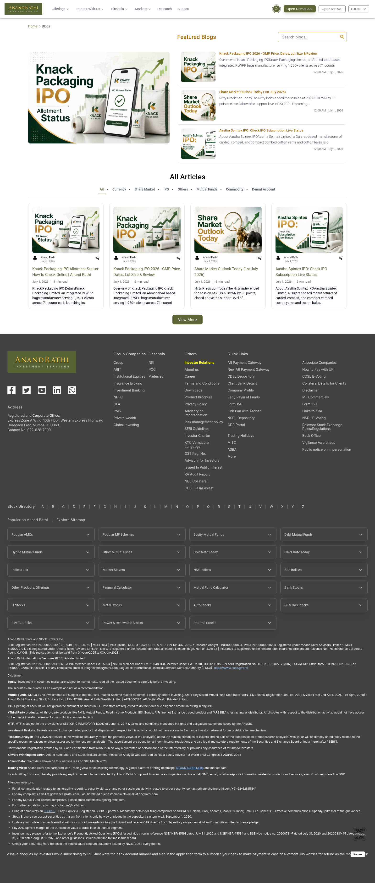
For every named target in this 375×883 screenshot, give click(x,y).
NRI (151, 362)
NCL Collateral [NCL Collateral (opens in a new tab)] (196, 481)
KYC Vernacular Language (197, 444)
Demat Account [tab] (263, 189)
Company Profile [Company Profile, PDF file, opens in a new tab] (240, 390)
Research (164, 9)
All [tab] (102, 189)
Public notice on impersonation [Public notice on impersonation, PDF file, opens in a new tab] (326, 449)
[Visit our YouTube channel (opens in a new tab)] (42, 390)
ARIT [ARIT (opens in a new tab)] (117, 369)
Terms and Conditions (202, 383)
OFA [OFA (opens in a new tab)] (117, 404)
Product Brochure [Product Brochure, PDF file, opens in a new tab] (198, 397)
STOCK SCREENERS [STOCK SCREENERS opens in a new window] (190, 768)
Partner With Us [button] (90, 9)
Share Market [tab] (145, 189)
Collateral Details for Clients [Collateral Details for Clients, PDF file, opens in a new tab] (324, 383)
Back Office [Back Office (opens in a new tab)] (311, 436)
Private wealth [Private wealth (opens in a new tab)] (125, 418)
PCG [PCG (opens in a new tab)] (152, 369)
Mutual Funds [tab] (207, 189)
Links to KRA (312, 411)
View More (187, 319)
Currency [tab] (119, 189)
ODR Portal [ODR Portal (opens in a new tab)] (236, 425)
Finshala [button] (119, 9)
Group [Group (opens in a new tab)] (118, 362)
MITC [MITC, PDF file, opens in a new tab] (231, 442)
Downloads (193, 390)
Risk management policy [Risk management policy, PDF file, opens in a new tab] (204, 422)
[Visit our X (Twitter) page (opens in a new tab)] (26, 390)
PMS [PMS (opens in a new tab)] (117, 411)
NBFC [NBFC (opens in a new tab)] (118, 397)
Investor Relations (200, 362)
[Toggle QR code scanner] (359, 834)
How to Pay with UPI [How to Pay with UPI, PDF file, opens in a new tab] (318, 369)
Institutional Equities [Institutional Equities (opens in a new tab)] (129, 376)
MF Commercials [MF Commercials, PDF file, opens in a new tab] (315, 397)
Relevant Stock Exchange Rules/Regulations (322, 427)
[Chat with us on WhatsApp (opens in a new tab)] (72, 390)
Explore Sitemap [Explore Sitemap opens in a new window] (70, 520)
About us (192, 369)
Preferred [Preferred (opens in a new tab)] (156, 376)
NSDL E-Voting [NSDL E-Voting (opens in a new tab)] (314, 418)
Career (190, 376)
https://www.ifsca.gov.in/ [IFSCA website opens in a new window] (231, 668)
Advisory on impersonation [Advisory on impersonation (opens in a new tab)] (196, 413)
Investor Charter (197, 436)
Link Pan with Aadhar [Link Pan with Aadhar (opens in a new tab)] (244, 411)
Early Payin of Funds (243, 397)
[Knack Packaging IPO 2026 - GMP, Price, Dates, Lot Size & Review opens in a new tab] (262, 67)
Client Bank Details (242, 383)
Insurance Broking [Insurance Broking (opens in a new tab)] (128, 383)
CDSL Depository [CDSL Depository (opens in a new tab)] (240, 376)
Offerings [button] (60, 9)
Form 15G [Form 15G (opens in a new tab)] (234, 404)
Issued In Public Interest (203, 467)
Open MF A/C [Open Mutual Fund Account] (332, 8)
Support (183, 9)
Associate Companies (319, 362)
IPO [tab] (166, 189)
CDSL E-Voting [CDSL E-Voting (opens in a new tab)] (313, 376)
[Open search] (276, 9)
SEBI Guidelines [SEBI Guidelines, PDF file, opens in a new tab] (197, 429)
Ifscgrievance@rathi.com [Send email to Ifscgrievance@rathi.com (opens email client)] (101, 668)
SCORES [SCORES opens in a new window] (49, 811)
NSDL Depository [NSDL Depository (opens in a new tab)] (241, 418)
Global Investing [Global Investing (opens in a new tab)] (126, 425)
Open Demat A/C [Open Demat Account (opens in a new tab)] (301, 8)
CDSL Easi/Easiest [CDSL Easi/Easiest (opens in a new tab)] (199, 488)
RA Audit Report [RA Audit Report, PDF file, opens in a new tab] (197, 474)
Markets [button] (143, 9)
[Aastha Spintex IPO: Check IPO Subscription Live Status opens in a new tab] (262, 144)
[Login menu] (358, 8)
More (231, 456)
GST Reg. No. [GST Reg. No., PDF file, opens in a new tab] (195, 453)
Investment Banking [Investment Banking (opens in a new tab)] (129, 390)
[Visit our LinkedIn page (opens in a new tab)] (57, 390)
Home (32, 26)
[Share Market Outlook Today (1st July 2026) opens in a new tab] (262, 105)
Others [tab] (183, 189)
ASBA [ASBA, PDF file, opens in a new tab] (231, 449)
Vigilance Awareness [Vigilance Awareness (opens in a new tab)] (318, 442)
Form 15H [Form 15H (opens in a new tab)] (309, 404)
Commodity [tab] (234, 189)
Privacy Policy (196, 404)
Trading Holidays (240, 436)
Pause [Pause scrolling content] (357, 854)
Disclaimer (310, 390)
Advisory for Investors (202, 460)
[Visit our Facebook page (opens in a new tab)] (11, 390)
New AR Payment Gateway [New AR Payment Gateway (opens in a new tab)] (248, 369)
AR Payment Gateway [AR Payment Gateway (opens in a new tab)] (244, 362)
